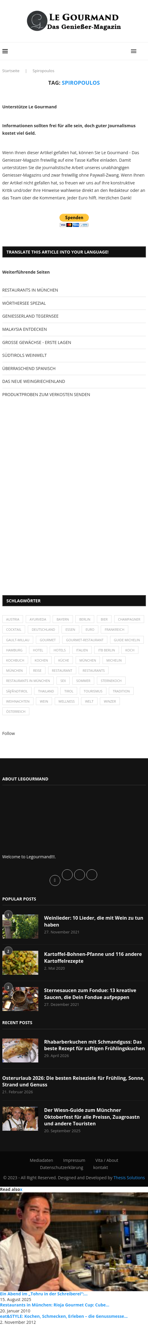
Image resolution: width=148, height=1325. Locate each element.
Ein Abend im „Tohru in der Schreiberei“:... (44, 1294)
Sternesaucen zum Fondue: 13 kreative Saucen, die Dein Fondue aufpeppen (90, 993)
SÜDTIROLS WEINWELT (24, 355)
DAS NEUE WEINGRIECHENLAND (33, 381)
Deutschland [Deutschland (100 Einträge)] (43, 629)
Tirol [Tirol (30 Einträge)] (68, 691)
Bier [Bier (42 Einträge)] (104, 619)
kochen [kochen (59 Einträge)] (41, 660)
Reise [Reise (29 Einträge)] (37, 670)
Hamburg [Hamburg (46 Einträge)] (14, 650)
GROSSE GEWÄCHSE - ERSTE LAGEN (36, 342)
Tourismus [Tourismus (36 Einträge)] (93, 691)
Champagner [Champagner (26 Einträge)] (129, 619)
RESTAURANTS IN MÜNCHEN (30, 290)
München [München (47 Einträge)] (88, 660)
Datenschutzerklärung (61, 1167)
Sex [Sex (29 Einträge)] (63, 680)
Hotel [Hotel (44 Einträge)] (38, 650)
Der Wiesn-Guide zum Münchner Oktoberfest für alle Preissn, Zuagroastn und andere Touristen (92, 1117)
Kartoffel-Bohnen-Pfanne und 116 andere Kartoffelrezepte (93, 957)
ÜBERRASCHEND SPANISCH (29, 368)
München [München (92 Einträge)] (14, 670)
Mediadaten (41, 1160)
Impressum (74, 1160)
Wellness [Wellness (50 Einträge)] (67, 701)
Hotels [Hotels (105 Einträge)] (60, 650)
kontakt (100, 1167)
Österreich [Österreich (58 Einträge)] (16, 711)
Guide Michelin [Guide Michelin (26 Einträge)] (127, 640)
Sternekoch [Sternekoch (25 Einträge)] (111, 680)
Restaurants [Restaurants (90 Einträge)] (94, 670)
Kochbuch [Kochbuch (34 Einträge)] (15, 660)
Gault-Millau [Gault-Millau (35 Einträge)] (18, 640)
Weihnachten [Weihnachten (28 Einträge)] (18, 701)
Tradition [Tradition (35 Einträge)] (121, 691)
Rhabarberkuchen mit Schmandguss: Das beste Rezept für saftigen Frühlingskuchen (94, 1045)
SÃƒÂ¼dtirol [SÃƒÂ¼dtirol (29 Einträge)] (17, 691)
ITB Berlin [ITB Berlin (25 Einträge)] (106, 650)
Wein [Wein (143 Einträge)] (44, 701)
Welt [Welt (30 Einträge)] (89, 701)
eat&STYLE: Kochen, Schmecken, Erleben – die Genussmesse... (64, 1316)
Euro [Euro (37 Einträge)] (90, 629)
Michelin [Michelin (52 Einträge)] (114, 660)
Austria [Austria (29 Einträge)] (12, 619)
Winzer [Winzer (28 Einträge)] (110, 701)
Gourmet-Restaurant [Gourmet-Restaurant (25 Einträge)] (84, 640)
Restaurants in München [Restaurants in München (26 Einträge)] (28, 680)
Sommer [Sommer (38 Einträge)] (83, 680)
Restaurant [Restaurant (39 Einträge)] (62, 670)
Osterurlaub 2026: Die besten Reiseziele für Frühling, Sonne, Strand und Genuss (73, 1081)
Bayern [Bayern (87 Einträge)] (63, 619)
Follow (8, 733)
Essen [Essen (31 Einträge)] (70, 629)
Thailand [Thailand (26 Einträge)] (46, 691)
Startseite (11, 70)
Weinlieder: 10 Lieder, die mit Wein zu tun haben (94, 921)
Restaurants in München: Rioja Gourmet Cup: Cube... (54, 1305)
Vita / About (106, 1160)
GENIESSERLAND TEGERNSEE (30, 316)
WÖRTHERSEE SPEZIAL (24, 303)
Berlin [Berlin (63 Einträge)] (84, 619)
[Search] (143, 51)
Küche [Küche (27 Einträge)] (63, 660)
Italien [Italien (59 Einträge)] (82, 650)
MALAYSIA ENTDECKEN (24, 329)
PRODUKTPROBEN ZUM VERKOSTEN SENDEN (46, 394)
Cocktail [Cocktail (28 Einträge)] (14, 629)
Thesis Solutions (129, 1177)
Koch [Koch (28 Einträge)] (129, 650)
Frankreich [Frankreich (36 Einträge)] (114, 629)
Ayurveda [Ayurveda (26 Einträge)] (38, 619)
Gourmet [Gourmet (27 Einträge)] (48, 640)
